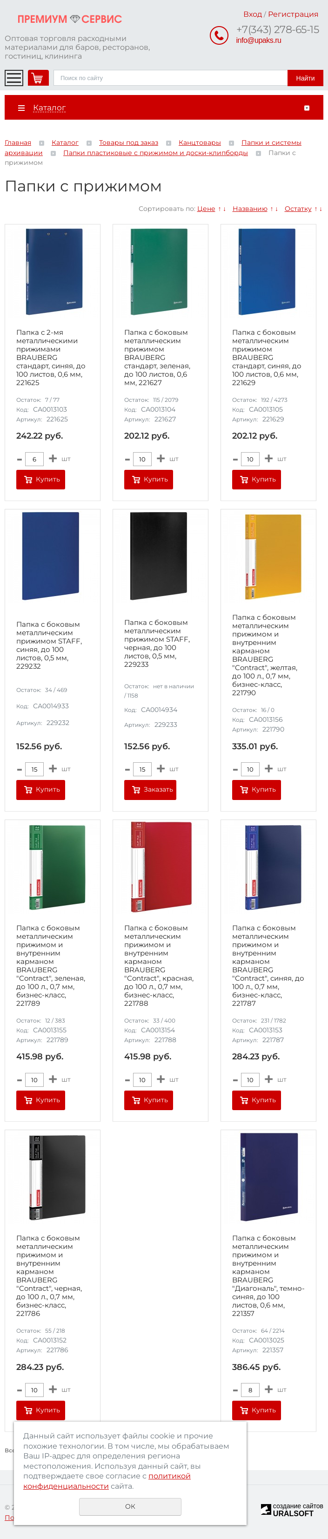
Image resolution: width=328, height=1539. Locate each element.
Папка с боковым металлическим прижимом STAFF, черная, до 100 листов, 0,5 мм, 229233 (157, 643)
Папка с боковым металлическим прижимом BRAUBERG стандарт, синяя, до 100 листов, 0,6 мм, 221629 (266, 357)
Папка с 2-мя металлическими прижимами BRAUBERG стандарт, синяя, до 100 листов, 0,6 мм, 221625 (51, 357)
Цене (206, 208)
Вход (252, 14)
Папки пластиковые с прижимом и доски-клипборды (155, 153)
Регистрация (293, 14)
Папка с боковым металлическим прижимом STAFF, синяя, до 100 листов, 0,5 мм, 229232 (49, 645)
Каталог (65, 142)
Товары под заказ (128, 142)
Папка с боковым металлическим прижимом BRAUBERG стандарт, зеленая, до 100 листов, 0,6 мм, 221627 (157, 357)
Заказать (158, 789)
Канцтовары (200, 142)
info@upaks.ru (258, 40)
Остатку (298, 208)
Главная (18, 142)
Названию (250, 208)
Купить (48, 479)
